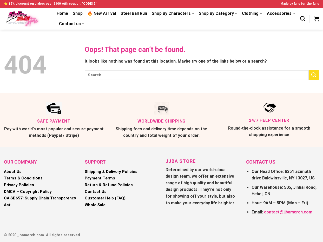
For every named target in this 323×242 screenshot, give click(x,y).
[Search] (302, 18)
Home (62, 13)
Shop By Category (218, 13)
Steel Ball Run (134, 13)
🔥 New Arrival (101, 13)
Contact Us (96, 191)
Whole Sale (95, 205)
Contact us (71, 23)
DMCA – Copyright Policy (28, 191)
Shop (78, 13)
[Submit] (314, 75)
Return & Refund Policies (109, 185)
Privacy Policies (19, 185)
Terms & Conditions (23, 178)
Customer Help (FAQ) (105, 198)
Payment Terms (100, 178)
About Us (13, 171)
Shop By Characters (173, 13)
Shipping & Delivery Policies (111, 171)
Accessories (281, 13)
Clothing (252, 13)
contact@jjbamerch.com (288, 212)
